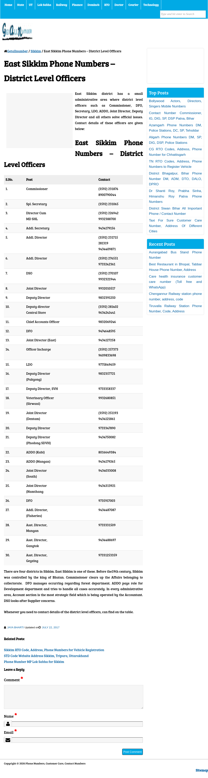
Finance (77, 5)
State (20, 5)
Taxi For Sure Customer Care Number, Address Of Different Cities (175, 226)
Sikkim (36, 51)
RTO (107, 5)
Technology (151, 5)
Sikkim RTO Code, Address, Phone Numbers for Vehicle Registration (54, 650)
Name (10, 720)
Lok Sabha (44, 5)
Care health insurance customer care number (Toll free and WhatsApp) (175, 282)
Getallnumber (17, 51)
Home (8, 5)
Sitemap (202, 775)
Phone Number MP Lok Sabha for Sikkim (34, 661)
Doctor (118, 5)
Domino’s (93, 5)
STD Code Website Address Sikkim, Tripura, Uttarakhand (46, 655)
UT (30, 5)
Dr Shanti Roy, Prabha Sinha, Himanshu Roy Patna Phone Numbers (175, 196)
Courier (133, 5)
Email (10, 737)
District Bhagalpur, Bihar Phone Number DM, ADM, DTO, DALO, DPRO (175, 179)
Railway (61, 5)
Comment (13, 679)
